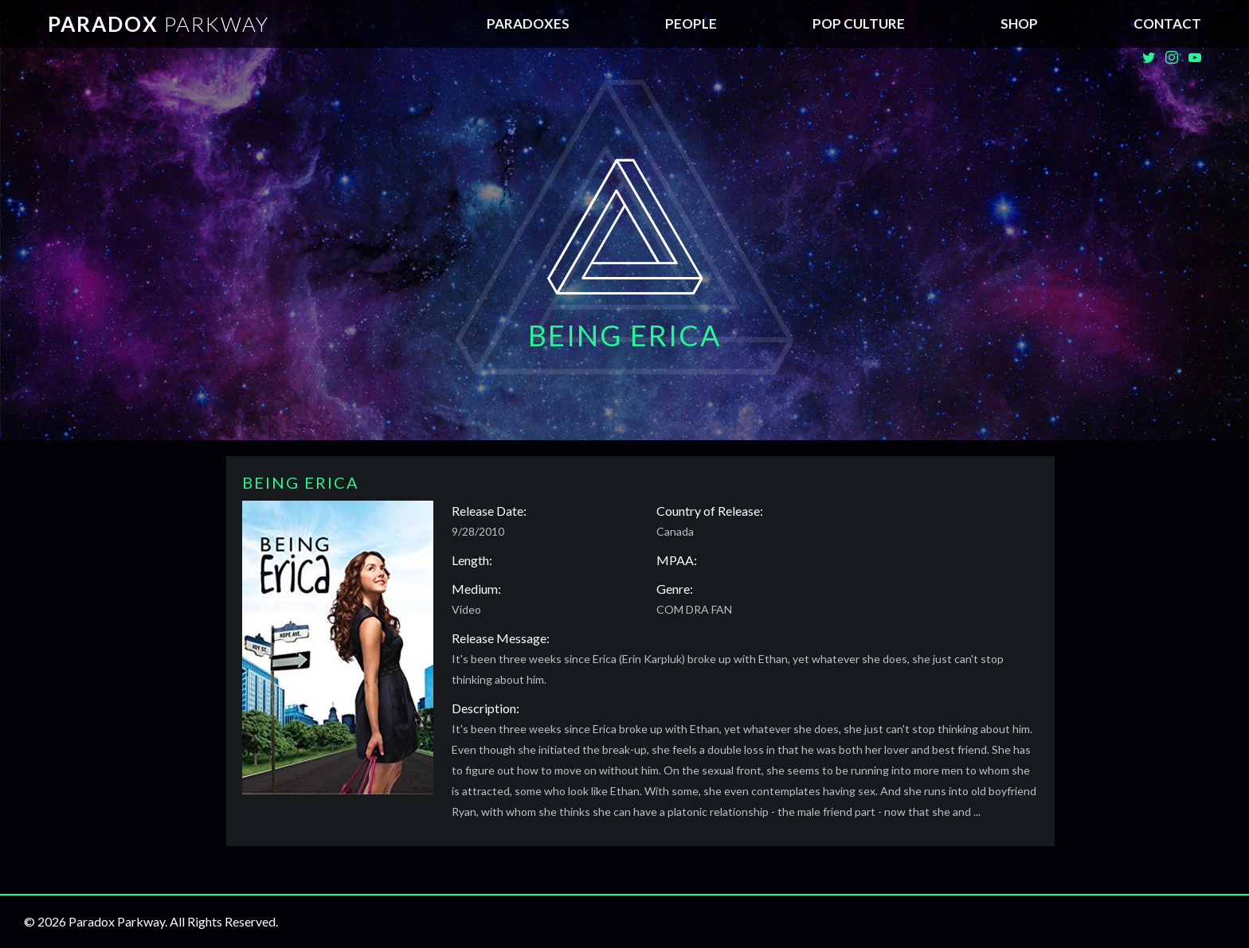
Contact (1167, 23)
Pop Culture (858, 23)
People (691, 23)
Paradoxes (528, 23)
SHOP (1019, 23)
